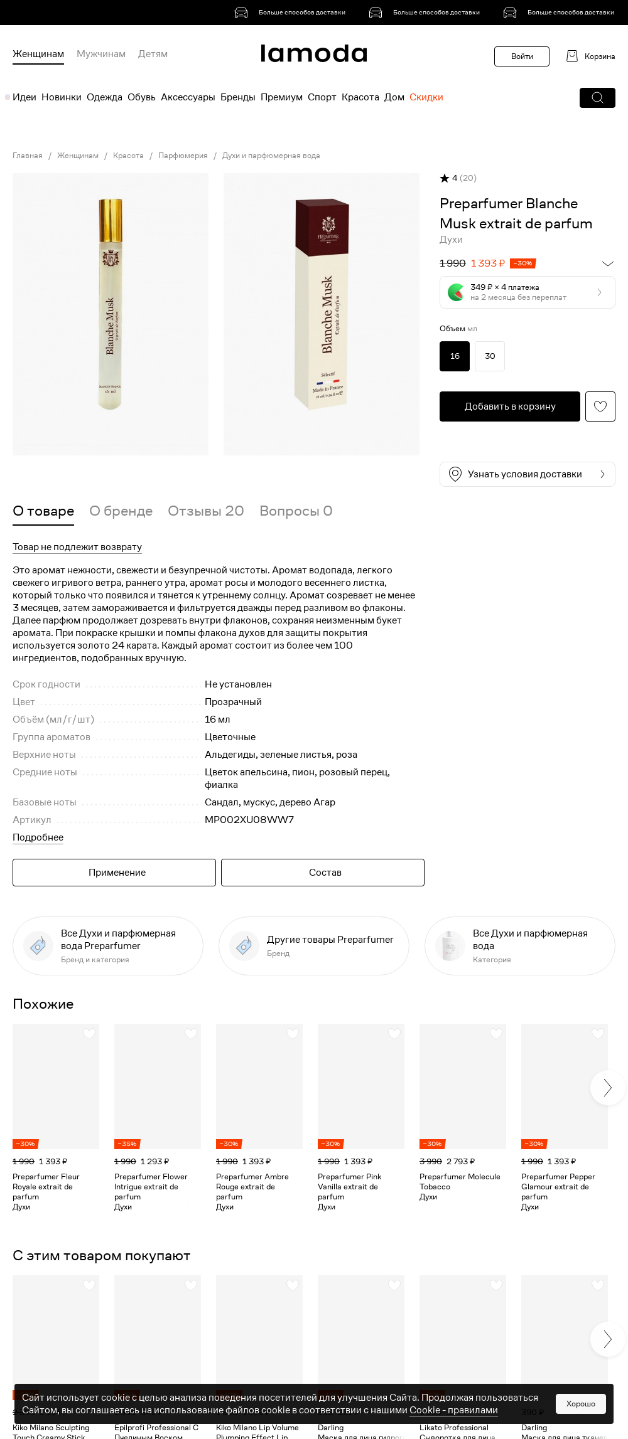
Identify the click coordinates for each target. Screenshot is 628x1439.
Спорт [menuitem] (322, 97)
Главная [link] (28, 156)
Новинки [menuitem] (61, 97)
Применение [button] (117, 872)
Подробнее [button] (38, 837)
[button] (597, 98)
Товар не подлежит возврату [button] (77, 547)
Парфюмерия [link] (183, 156)
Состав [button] (325, 872)
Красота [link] (128, 156)
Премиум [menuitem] (282, 97)
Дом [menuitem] (394, 97)
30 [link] (490, 356)
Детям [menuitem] (153, 54)
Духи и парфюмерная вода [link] (271, 156)
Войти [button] (522, 56)
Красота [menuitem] (360, 97)
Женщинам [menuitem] (38, 54)
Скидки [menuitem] (426, 97)
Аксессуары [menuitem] (188, 97)
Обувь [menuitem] (141, 97)
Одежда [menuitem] (104, 97)
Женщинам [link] (78, 156)
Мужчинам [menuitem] (101, 54)
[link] (292, 12)
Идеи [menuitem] (24, 97)
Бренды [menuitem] (238, 97)
